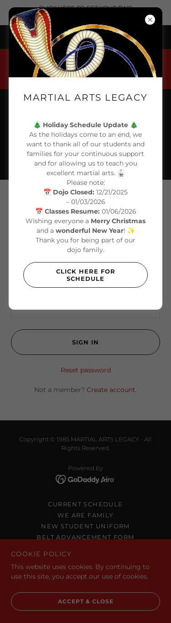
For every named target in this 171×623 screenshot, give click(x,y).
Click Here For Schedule (69, 275)
